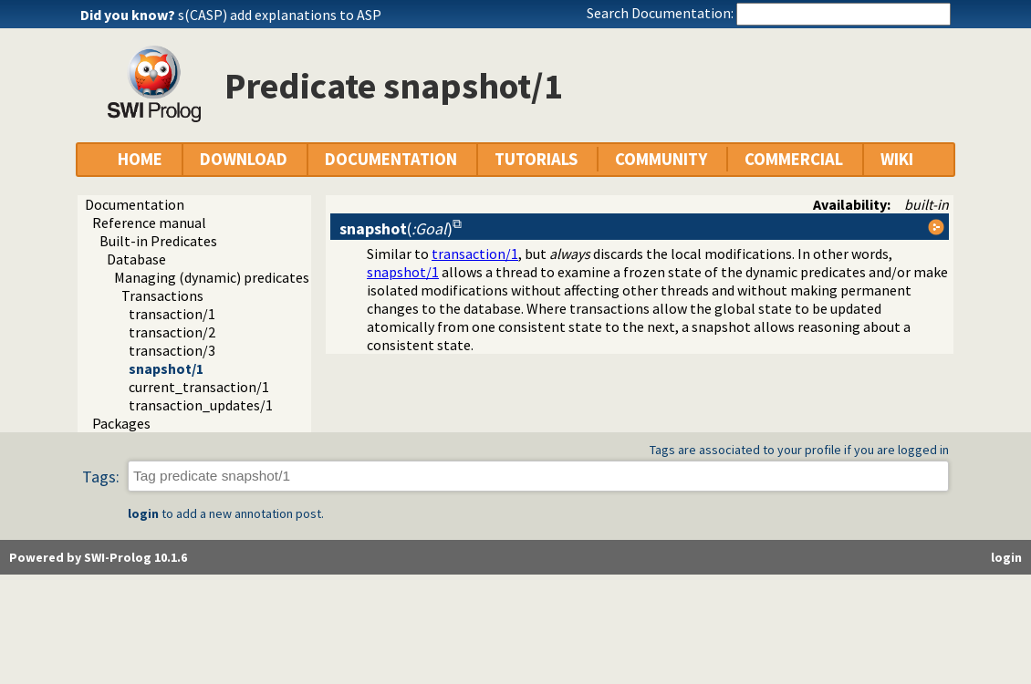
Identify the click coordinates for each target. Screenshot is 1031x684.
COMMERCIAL (794, 159)
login (143, 513)
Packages (121, 423)
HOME (140, 159)
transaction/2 (172, 332)
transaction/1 (172, 314)
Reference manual (149, 222)
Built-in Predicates (158, 241)
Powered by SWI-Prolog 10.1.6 (98, 557)
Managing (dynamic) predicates (211, 277)
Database (136, 259)
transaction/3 (172, 350)
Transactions (162, 295)
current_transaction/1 (199, 387)
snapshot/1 (166, 368)
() (396, 228)
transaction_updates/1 (201, 405)
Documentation (134, 204)
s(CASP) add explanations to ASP (279, 14)
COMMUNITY (661, 159)
